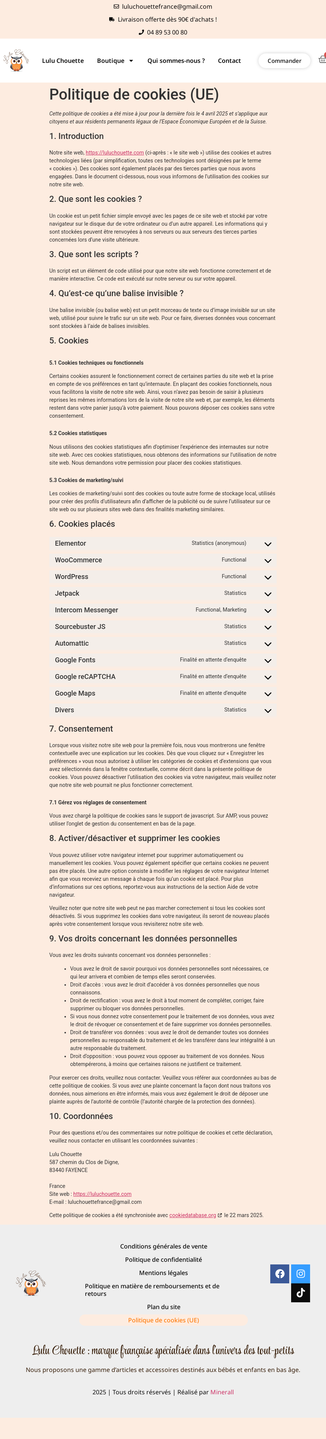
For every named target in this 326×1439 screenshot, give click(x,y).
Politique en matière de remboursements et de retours (152, 1290)
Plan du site (163, 1307)
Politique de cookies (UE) (163, 1320)
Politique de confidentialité (163, 1259)
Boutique (115, 60)
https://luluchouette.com (115, 153)
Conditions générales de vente (163, 1246)
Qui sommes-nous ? (176, 60)
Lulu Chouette (63, 60)
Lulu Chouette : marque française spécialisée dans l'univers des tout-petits (163, 1351)
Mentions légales (163, 1273)
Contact (229, 60)
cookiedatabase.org (192, 1215)
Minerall (222, 1392)
